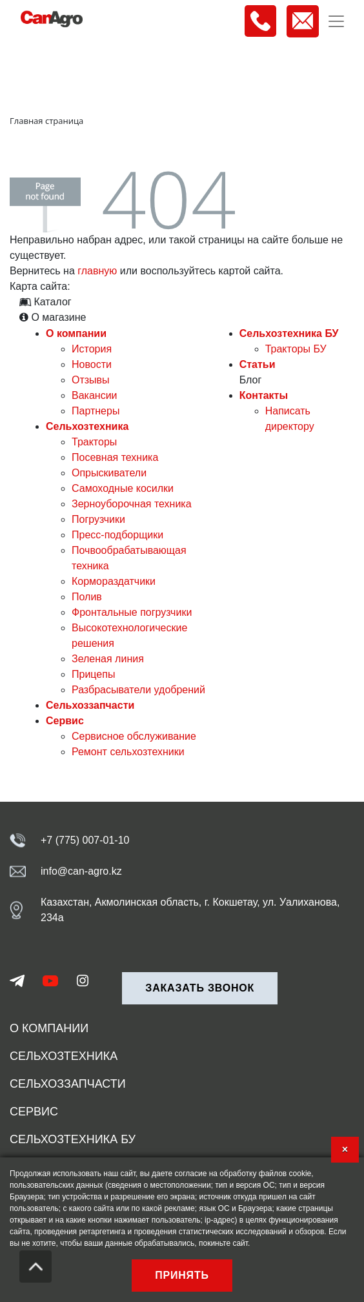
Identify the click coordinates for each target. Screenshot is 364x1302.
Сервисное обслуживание (134, 736)
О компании (76, 333)
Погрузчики (98, 519)
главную (97, 270)
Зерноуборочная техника (132, 503)
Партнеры (95, 410)
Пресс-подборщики (117, 534)
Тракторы (94, 441)
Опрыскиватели (109, 472)
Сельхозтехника (87, 426)
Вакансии (94, 395)
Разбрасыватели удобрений (138, 689)
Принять (182, 1275)
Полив (87, 596)
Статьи (257, 364)
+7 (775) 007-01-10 (85, 840)
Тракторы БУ (296, 348)
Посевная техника (115, 457)
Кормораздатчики (114, 581)
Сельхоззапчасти (90, 705)
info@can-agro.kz (81, 871)
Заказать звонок (199, 987)
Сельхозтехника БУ (289, 333)
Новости (92, 364)
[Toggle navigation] (336, 21)
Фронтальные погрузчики (132, 612)
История (92, 348)
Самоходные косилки (123, 488)
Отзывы (91, 379)
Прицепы (93, 674)
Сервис (65, 720)
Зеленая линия (108, 658)
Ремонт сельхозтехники (128, 751)
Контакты (263, 395)
